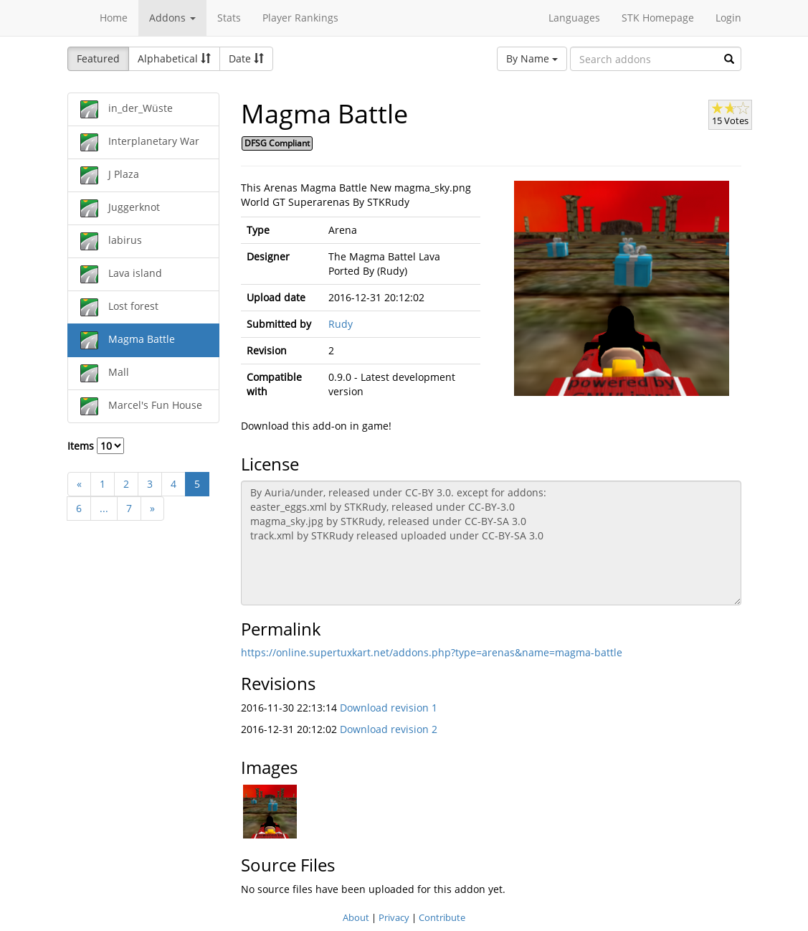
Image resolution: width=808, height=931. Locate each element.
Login (728, 17)
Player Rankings (300, 17)
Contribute (442, 917)
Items (95, 446)
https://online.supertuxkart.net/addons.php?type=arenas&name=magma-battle (431, 652)
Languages (574, 17)
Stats (229, 17)
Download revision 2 (388, 729)
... (104, 508)
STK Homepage (658, 17)
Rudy (340, 324)
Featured (98, 58)
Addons (172, 17)
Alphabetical (174, 58)
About (356, 917)
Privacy (394, 917)
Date (246, 58)
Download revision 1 (388, 707)
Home (114, 17)
